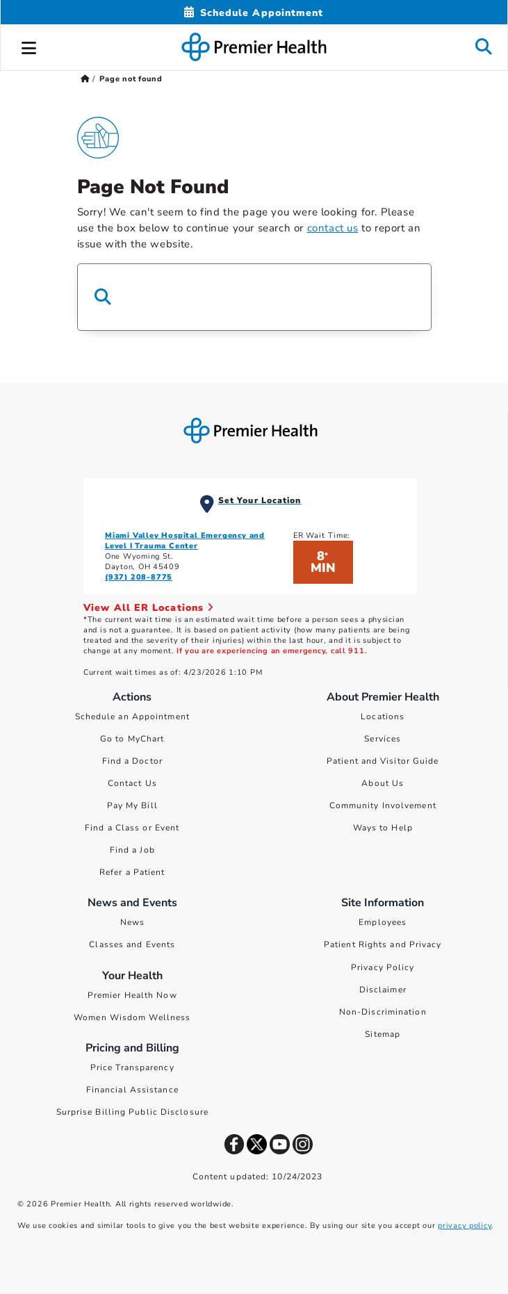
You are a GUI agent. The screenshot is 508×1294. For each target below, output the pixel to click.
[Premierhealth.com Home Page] (85, 79)
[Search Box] (254, 297)
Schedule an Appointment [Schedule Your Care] (132, 716)
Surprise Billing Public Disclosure (132, 1111)
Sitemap (382, 1034)
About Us (382, 783)
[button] (29, 45)
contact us (333, 228)
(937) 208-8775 (138, 577)
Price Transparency (132, 1067)
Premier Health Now (132, 995)
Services (382, 738)
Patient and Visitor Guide (383, 761)
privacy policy (464, 1225)
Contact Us (132, 783)
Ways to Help (383, 827)
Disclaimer (383, 989)
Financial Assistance (132, 1089)
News (132, 922)
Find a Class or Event (132, 827)
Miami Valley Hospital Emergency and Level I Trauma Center (185, 540)
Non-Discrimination (383, 1011)
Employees (383, 922)
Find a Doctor (132, 761)
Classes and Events (132, 944)
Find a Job (132, 849)
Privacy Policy (382, 967)
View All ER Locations (148, 607)
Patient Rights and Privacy (383, 944)
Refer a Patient (132, 872)
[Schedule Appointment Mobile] (253, 12)
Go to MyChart (132, 738)
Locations (382, 716)
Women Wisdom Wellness (132, 1017)
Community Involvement (382, 805)
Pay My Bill (132, 805)
